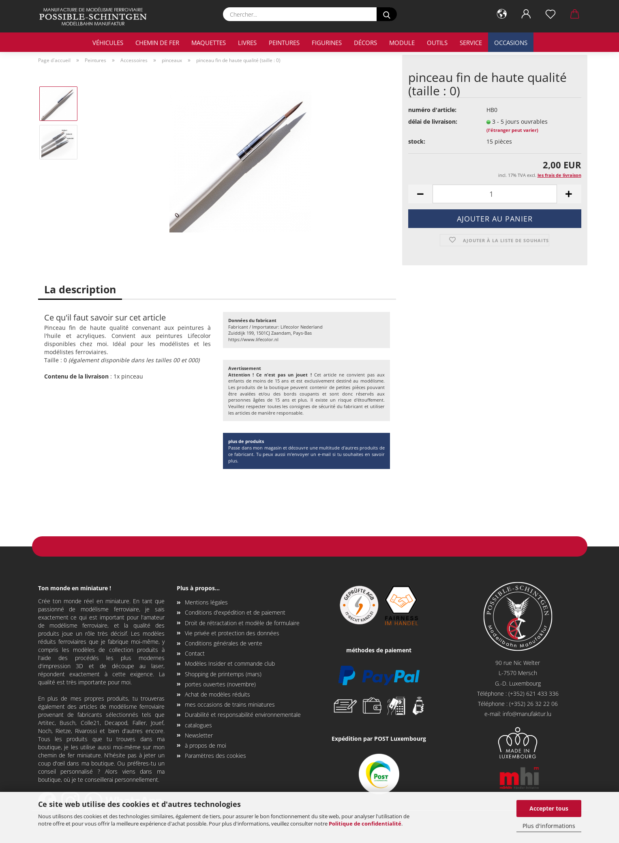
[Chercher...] (387, 14)
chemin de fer (157, 43)
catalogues (198, 725)
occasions (510, 43)
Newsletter (199, 735)
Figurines (327, 43)
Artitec (46, 723)
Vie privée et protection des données (232, 633)
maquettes (208, 43)
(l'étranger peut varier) (512, 130)
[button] (502, 14)
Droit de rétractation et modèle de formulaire (242, 623)
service (471, 43)
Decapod (116, 723)
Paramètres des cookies (215, 755)
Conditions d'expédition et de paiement (235, 612)
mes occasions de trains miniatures (230, 704)
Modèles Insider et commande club (230, 663)
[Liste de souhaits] (550, 14)
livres (247, 43)
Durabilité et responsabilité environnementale (243, 714)
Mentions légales (206, 602)
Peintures (284, 43)
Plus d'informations (549, 826)
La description (80, 289)
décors (365, 43)
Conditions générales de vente (223, 643)
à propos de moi (205, 745)
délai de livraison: (432, 121)
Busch (67, 723)
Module (402, 43)
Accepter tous (548, 808)
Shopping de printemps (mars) (223, 674)
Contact (195, 653)
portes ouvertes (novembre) (220, 684)
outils (437, 43)
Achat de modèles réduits (217, 694)
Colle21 (90, 723)
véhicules (107, 43)
